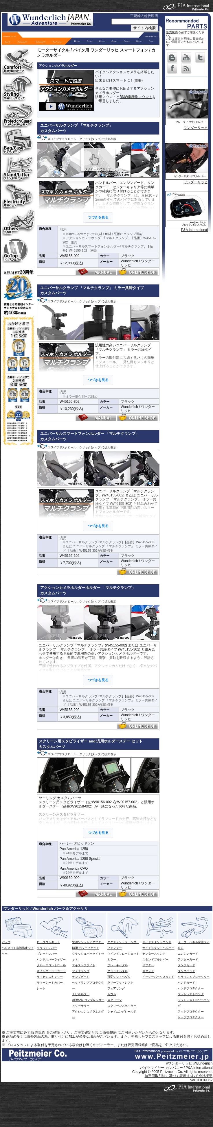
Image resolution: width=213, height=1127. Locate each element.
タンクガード (186, 965)
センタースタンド (154, 953)
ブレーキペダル (117, 965)
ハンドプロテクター (191, 988)
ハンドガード (186, 982)
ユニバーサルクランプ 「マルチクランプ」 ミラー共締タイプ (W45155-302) (126, 499)
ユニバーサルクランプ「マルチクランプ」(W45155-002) (83, 645)
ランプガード (80, 976)
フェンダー (114, 947)
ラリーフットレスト (120, 982)
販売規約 (172, 32)
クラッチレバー (47, 947)
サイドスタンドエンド (156, 942)
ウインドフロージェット (123, 953)
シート (41, 988)
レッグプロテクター (191, 1017)
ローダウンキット (48, 942)
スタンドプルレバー (155, 959)
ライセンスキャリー (50, 976)
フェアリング (116, 988)
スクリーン (114, 1000)
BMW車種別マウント (136, 97)
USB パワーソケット (85, 947)
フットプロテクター (191, 1011)
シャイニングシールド (121, 1011)
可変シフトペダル (119, 976)
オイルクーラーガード (51, 971)
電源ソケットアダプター (88, 942)
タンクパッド (186, 971)
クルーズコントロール (51, 965)
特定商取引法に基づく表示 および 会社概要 (179, 1076)
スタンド (148, 971)
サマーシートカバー (50, 982)
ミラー (111, 959)
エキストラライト (83, 965)
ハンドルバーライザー (51, 959)
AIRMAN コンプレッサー (88, 1000)
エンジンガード (188, 953)
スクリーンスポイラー (121, 1005)
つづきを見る (98, 217)
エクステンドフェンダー (123, 942)
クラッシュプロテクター (194, 976)
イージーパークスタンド (158, 976)
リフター (148, 965)
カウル (111, 994)
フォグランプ (80, 971)
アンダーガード (188, 959)
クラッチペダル (117, 971)
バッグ (6, 942)
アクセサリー (80, 1005)
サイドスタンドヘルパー (158, 947)
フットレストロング (191, 994)
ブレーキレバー (47, 953)
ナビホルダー (80, 994)
